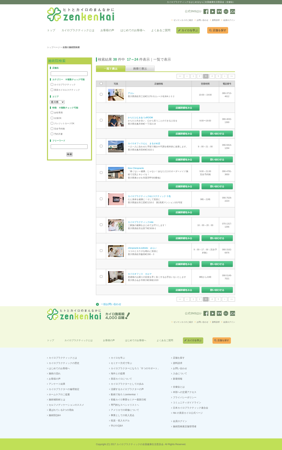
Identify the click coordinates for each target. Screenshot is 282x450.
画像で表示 (140, 68)
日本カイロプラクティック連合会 (190, 407)
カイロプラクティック (63, 84)
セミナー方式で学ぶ (121, 362)
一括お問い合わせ (111, 304)
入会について (180, 373)
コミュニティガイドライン (187, 402)
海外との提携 (118, 373)
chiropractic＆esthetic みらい (142, 247)
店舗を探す (221, 30)
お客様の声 (107, 30)
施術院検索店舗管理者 (184, 425)
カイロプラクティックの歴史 (64, 362)
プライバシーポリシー (184, 396)
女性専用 (57, 112)
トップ (51, 30)
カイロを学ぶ (190, 30)
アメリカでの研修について (125, 409)
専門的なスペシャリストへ (125, 404)
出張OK (56, 117)
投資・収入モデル (120, 420)
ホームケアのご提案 (59, 394)
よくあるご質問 (160, 30)
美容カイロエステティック (65, 89)
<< (180, 76)
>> (231, 76)
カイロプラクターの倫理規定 (64, 388)
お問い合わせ (202, 20)
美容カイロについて (121, 378)
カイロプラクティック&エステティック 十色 (149, 196)
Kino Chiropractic (136, 168)
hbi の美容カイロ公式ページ (187, 412)
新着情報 (177, 378)
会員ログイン (229, 20)
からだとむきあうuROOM (140, 117)
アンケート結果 (57, 383)
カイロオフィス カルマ (140, 273)
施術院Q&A (55, 414)
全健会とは (179, 386)
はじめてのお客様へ (132, 30)
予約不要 (57, 133)
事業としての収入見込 (122, 414)
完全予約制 (58, 128)
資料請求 (216, 20)
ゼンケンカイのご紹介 (183, 20)
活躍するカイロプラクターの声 (127, 388)
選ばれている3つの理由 (61, 409)
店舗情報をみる (184, 107)
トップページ (53, 47)
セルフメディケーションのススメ (66, 404)
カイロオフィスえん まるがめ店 (144, 143)
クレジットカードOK (62, 123)
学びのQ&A (117, 425)
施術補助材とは (57, 399)
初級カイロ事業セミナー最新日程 (128, 399)
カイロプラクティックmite (140, 221)
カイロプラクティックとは (77, 30)
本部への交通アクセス (184, 391)
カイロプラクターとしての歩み (127, 383)
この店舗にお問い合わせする (217, 133)
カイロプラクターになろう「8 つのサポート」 (135, 367)
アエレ (131, 93)
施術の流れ (55, 373)
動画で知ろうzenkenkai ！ (124, 394)
